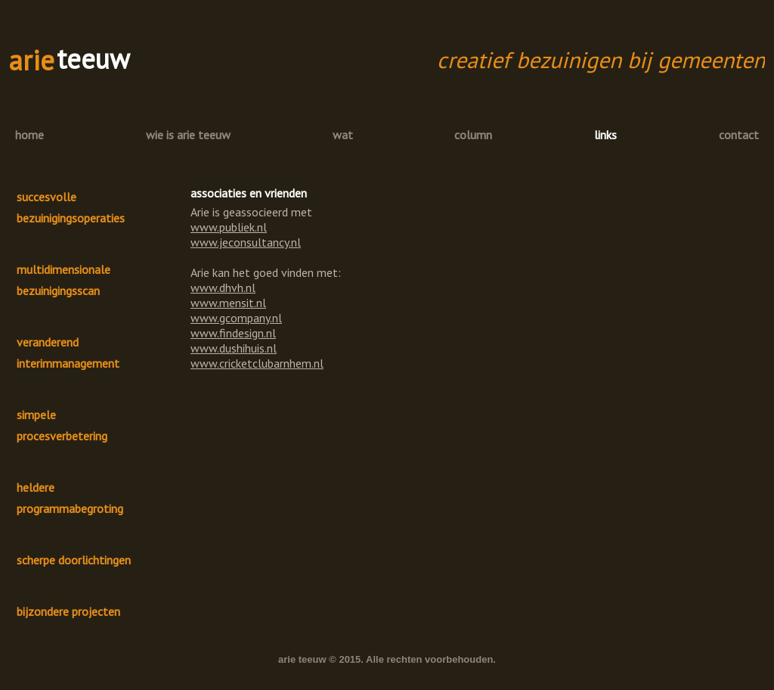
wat (343, 134)
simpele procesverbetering (62, 425)
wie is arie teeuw (188, 134)
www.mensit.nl (228, 302)
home (29, 134)
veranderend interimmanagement (68, 352)
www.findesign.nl (233, 332)
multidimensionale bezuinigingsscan (63, 280)
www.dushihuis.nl (233, 348)
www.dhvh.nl (222, 287)
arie (31, 60)
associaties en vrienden (248, 192)
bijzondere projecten (68, 611)
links (605, 134)
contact (739, 134)
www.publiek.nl (228, 227)
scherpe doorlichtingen (74, 559)
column (473, 134)
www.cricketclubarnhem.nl (257, 363)
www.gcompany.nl (236, 317)
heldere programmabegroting (70, 498)
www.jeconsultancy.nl (245, 242)
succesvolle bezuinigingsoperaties (71, 207)
